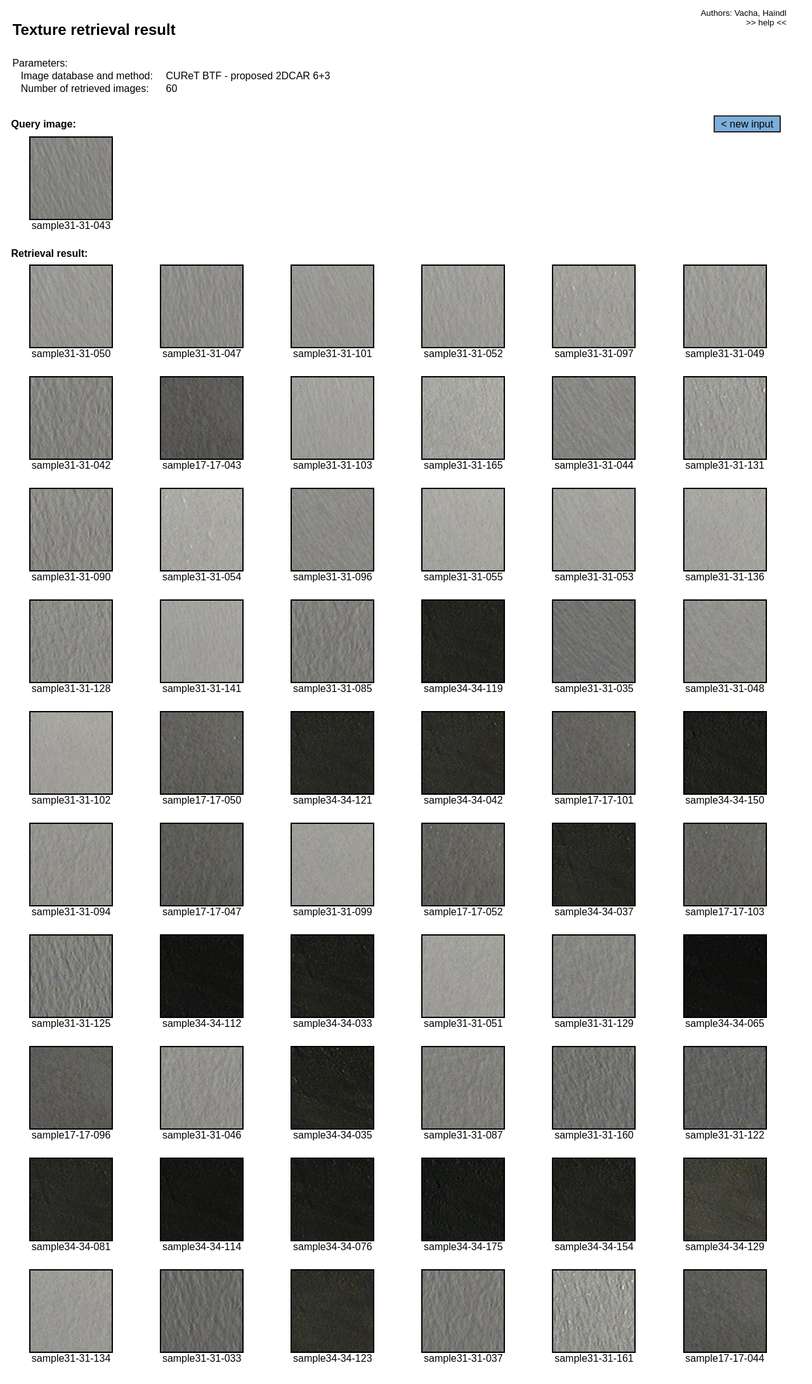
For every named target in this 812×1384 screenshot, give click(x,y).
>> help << (766, 22)
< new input (747, 124)
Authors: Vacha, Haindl (743, 13)
